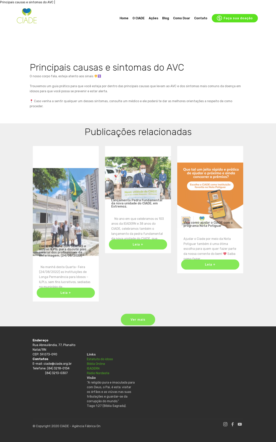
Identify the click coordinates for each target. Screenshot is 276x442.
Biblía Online (96, 377)
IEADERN (93, 381)
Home (124, 18)
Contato (200, 18)
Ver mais (138, 322)
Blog (165, 18)
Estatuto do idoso (100, 372)
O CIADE (139, 18)
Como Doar (181, 18)
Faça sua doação (235, 18)
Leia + (66, 295)
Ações (153, 18)
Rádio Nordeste (98, 386)
